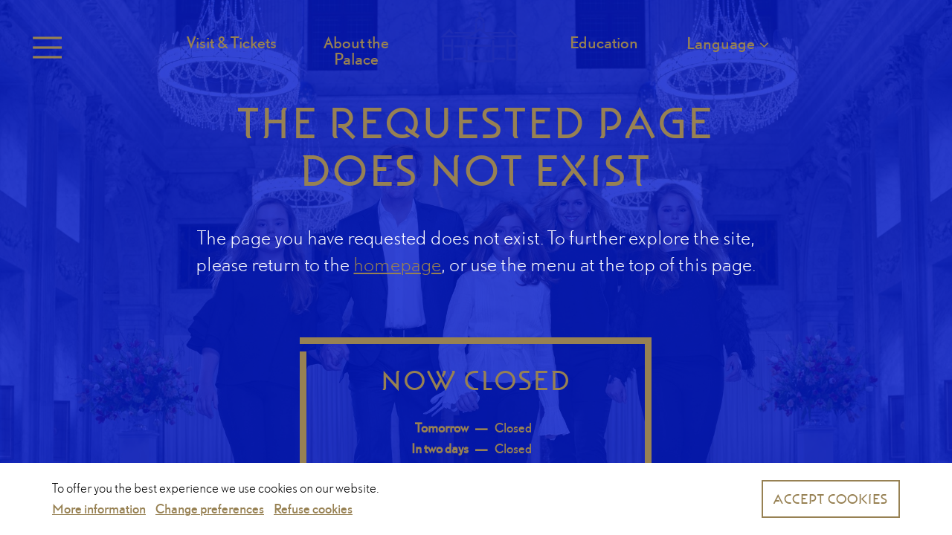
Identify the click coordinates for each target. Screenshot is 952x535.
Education (604, 42)
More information (99, 508)
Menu (44, 47)
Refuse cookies (313, 508)
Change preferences (209, 508)
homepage (397, 264)
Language (720, 42)
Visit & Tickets (232, 42)
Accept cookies (831, 499)
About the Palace (356, 50)
